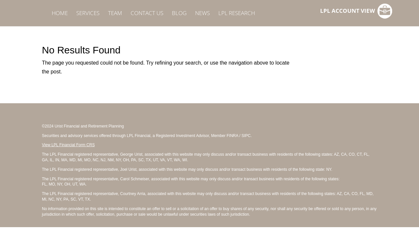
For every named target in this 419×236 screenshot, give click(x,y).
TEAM (115, 14)
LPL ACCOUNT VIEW (347, 11)
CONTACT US (147, 14)
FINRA (232, 135)
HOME (60, 14)
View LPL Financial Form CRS (68, 145)
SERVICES (88, 14)
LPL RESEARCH (236, 14)
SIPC (246, 135)
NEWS (202, 14)
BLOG (179, 14)
